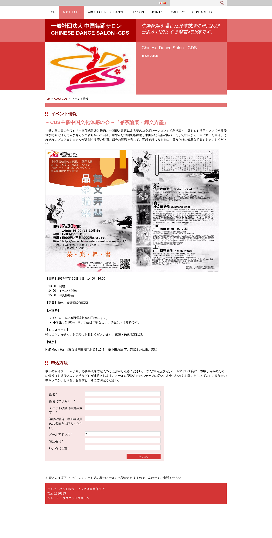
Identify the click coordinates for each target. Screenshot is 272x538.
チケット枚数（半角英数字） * (65, 410)
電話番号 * (56, 441)
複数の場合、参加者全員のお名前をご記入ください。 (65, 423)
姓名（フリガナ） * (62, 401)
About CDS (61, 98)
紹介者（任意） (59, 448)
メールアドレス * (60, 434)
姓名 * (53, 394)
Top (47, 98)
